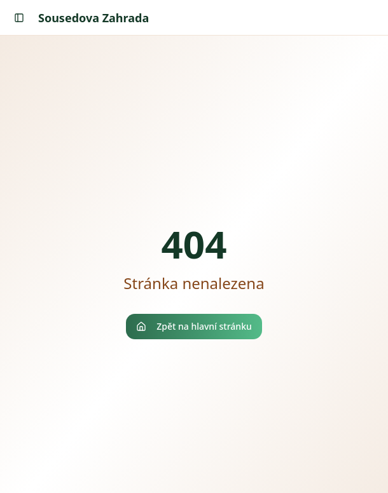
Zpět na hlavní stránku (194, 326)
